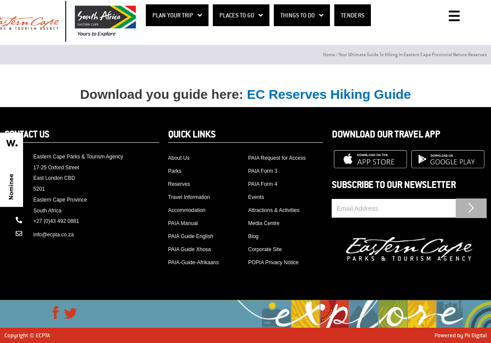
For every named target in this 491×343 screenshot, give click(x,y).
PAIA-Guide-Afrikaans (193, 262)
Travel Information (189, 197)
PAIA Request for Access (277, 158)
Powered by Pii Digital (460, 335)
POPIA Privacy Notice (273, 262)
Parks (175, 171)
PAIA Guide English (190, 236)
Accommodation (186, 210)
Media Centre (263, 223)
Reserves (179, 184)
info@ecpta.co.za (54, 235)
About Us (178, 158)
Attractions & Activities (273, 210)
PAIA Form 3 (262, 171)
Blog (253, 236)
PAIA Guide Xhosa (189, 249)
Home (329, 54)
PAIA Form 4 (262, 184)
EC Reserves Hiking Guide (329, 94)
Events (256, 197)
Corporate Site (265, 249)
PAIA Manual (183, 223)
